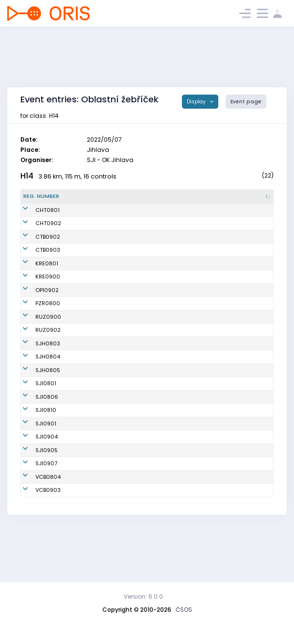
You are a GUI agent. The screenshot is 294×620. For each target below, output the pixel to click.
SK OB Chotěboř (155, 244)
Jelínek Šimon (88, 525)
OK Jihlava (148, 431)
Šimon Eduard (88, 323)
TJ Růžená (147, 340)
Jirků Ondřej (85, 485)
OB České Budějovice (162, 525)
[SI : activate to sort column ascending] (255, 200)
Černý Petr (83, 498)
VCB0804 (36, 525)
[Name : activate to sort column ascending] (99, 200)
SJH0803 (35, 371)
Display (197, 101)
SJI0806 (34, 445)
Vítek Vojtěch (87, 218)
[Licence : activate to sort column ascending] (216, 200)
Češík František (90, 231)
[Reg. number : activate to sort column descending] (44, 200)
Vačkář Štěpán (89, 271)
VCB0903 (36, 538)
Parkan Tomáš (88, 371)
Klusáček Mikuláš (93, 244)
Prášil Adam (85, 471)
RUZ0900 (36, 340)
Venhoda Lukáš (90, 431)
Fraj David (83, 340)
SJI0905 (34, 498)
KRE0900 (35, 285)
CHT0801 (35, 218)
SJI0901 (33, 471)
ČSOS (184, 609)
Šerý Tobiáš (84, 458)
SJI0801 (33, 431)
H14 (26, 175)
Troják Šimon (86, 285)
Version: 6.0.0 (143, 596)
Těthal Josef (86, 414)
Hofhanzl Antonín (92, 354)
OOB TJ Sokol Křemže (162, 271)
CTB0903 (35, 258)
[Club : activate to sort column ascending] (163, 200)
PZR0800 (35, 323)
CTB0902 (35, 244)
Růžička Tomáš (89, 511)
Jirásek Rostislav (92, 258)
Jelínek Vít (83, 393)
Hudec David (86, 445)
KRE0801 (34, 271)
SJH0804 (35, 393)
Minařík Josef (87, 538)
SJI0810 (33, 458)
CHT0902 (36, 231)
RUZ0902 (36, 354)
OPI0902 (35, 302)
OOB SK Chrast (154, 218)
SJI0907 (34, 511)
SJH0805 (35, 414)
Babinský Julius (90, 302)
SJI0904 (34, 485)
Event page (245, 101)
